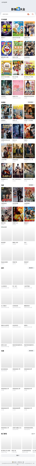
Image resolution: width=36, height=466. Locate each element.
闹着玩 (25, 325)
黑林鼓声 (26, 262)
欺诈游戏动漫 (4, 369)
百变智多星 (15, 305)
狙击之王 (15, 140)
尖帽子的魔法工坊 (17, 427)
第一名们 (15, 286)
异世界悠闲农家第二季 (29, 427)
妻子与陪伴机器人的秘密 (18, 179)
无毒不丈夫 (15, 223)
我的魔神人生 (4, 179)
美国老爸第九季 (28, 369)
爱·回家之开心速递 (28, 76)
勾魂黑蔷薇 (27, 203)
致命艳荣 (3, 242)
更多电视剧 (31, 102)
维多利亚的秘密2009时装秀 (18, 345)
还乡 (25, 242)
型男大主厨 (15, 57)
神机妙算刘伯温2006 (29, 96)
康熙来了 (3, 37)
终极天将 (15, 262)
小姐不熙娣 (27, 286)
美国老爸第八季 (5, 388)
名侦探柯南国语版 (26, 450)
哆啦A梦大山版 (4, 57)
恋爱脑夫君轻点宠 (5, 140)
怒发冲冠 (3, 223)
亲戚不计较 (27, 37)
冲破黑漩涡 (4, 203)
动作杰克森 (15, 203)
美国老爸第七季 (16, 388)
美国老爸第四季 (16, 408)
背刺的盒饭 (15, 159)
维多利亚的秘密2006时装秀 (29, 345)
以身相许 (3, 120)
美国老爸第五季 (5, 408)
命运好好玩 (15, 325)
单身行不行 (15, 96)
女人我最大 (4, 305)
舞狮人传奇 (15, 242)
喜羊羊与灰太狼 (16, 37)
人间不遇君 (4, 159)
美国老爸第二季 (5, 427)
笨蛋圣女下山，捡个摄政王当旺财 (29, 159)
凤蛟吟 (25, 140)
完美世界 (3, 96)
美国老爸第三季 (28, 408)
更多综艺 (31, 267)
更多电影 (31, 185)
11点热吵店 (4, 286)
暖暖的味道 (27, 305)
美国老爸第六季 (28, 388)
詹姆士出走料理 (5, 325)
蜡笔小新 (14, 450)
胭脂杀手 (26, 223)
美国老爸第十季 (16, 369)
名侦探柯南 (27, 57)
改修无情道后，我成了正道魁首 (29, 179)
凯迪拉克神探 (4, 262)
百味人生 (15, 120)
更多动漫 (31, 350)
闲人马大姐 (15, 76)
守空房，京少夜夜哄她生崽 (29, 120)
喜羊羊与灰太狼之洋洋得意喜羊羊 (6, 76)
